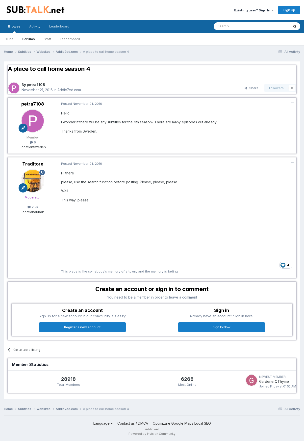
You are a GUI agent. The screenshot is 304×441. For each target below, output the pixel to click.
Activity (34, 26)
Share (251, 88)
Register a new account (82, 327)
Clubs (8, 39)
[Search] (239, 26)
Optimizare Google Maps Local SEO (182, 423)
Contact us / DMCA (132, 423)
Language (103, 423)
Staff (47, 39)
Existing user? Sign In (254, 10)
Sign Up (289, 10)
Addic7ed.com (69, 90)
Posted (81, 104)
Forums (28, 39)
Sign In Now (221, 327)
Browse (14, 28)
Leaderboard (70, 39)
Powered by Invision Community (152, 434)
